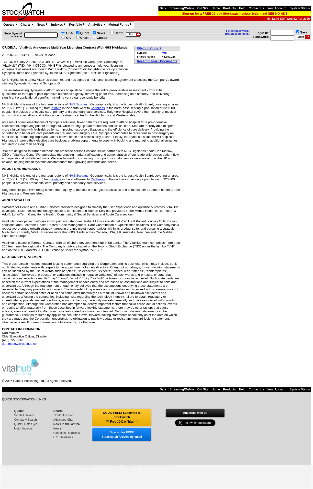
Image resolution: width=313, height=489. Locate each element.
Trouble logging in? (237, 33)
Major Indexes (23, 428)
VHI (164, 52)
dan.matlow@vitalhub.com (20, 344)
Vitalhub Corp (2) (149, 48)
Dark (163, 8)
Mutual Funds (121, 25)
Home (216, 8)
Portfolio (77, 25)
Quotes (10, 25)
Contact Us (256, 8)
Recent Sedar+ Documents (157, 61)
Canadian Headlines (66, 433)
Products (229, 8)
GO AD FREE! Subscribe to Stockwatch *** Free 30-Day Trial (122, 417)
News (43, 25)
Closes (102, 38)
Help (242, 8)
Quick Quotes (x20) (26, 424)
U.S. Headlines (63, 437)
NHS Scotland (78, 104)
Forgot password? (238, 30)
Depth (118, 33)
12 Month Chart (63, 415)
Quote (84, 33)
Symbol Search (24, 415)
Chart (84, 38)
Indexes (59, 25)
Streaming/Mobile (181, 8)
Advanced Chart (63, 419)
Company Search (25, 419)
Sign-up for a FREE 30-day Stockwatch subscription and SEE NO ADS (235, 13)
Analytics (97, 25)
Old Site (202, 8)
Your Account (277, 8)
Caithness (98, 108)
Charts (27, 25)
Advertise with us (195, 413)
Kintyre (56, 108)
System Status (300, 8)
